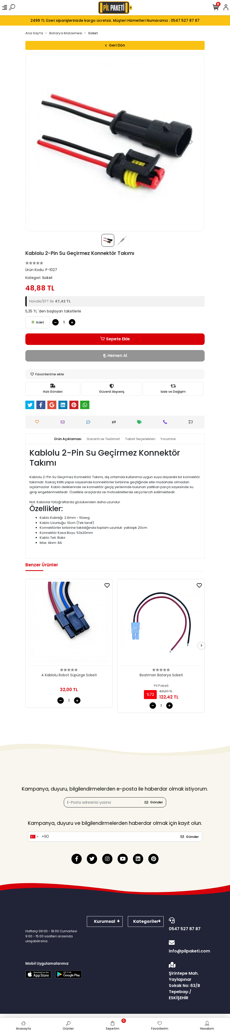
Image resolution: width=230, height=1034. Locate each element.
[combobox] (34, 836)
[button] (38, 141)
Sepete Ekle (115, 339)
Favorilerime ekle (47, 374)
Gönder (154, 802)
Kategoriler (145, 921)
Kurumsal (104, 921)
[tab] (67, 439)
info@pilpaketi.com (187, 947)
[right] (201, 645)
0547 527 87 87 (185, 924)
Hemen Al (115, 355)
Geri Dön (115, 45)
